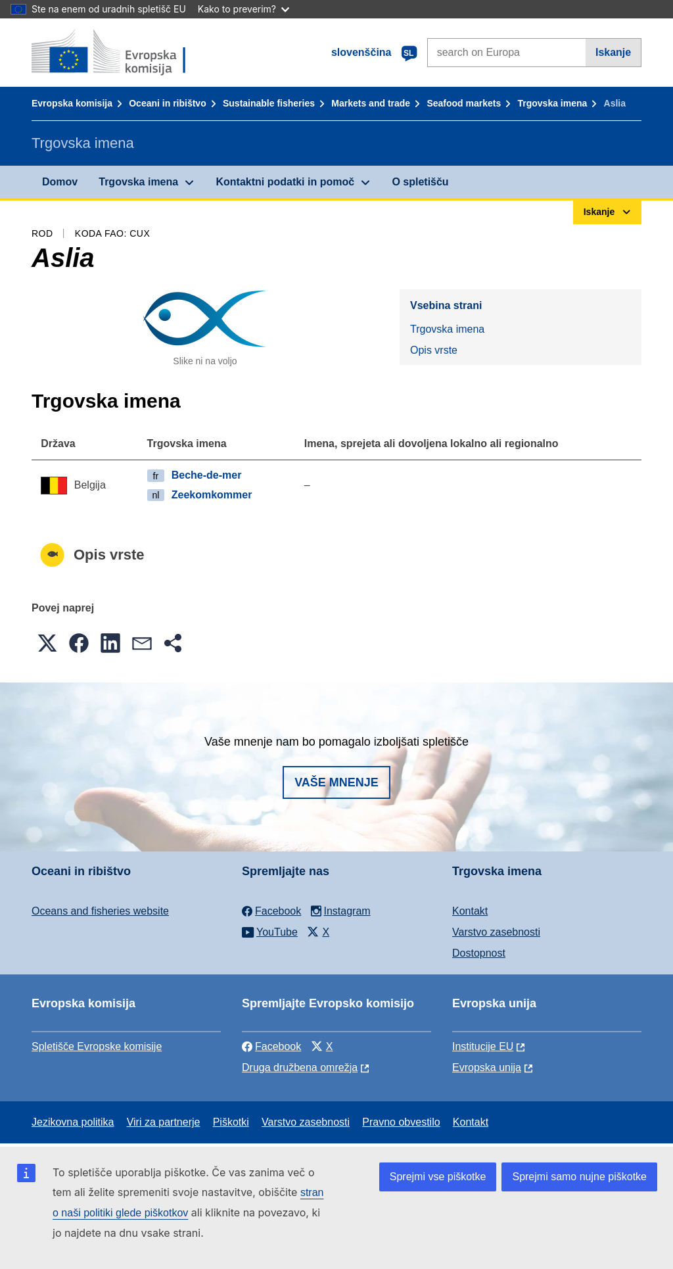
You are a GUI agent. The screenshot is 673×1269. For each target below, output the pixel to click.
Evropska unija (486, 1067)
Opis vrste (433, 350)
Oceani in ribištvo (167, 103)
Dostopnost (478, 953)
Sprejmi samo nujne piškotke (579, 1176)
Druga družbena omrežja (300, 1067)
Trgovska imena (552, 103)
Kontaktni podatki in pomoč (285, 181)
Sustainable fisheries (269, 103)
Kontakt (470, 911)
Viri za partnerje (163, 1122)
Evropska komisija (72, 103)
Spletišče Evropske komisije (97, 1046)
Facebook (271, 1046)
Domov (60, 181)
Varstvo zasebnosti (496, 932)
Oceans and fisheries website (100, 911)
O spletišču (420, 181)
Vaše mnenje (336, 782)
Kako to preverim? (243, 8)
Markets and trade (370, 103)
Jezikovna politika (73, 1122)
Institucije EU (482, 1046)
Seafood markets (464, 103)
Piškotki (231, 1122)
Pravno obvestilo (401, 1122)
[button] (47, 643)
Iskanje (613, 52)
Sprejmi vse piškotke (438, 1176)
